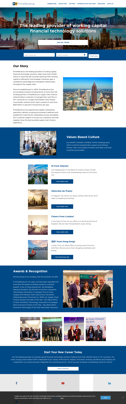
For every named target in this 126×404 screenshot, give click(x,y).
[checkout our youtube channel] (47, 383)
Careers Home (51, 3)
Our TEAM (72, 3)
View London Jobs (62, 232)
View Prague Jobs (62, 207)
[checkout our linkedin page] (78, 383)
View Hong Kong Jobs (62, 257)
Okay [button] (105, 397)
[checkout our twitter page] (110, 383)
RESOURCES (101, 3)
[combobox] (39, 55)
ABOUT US (110, 3)
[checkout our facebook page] (15, 383)
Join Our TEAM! (63, 42)
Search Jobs (63, 3)
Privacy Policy (55, 398)
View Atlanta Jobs (62, 182)
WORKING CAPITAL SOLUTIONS (86, 3)
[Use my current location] (84, 54)
